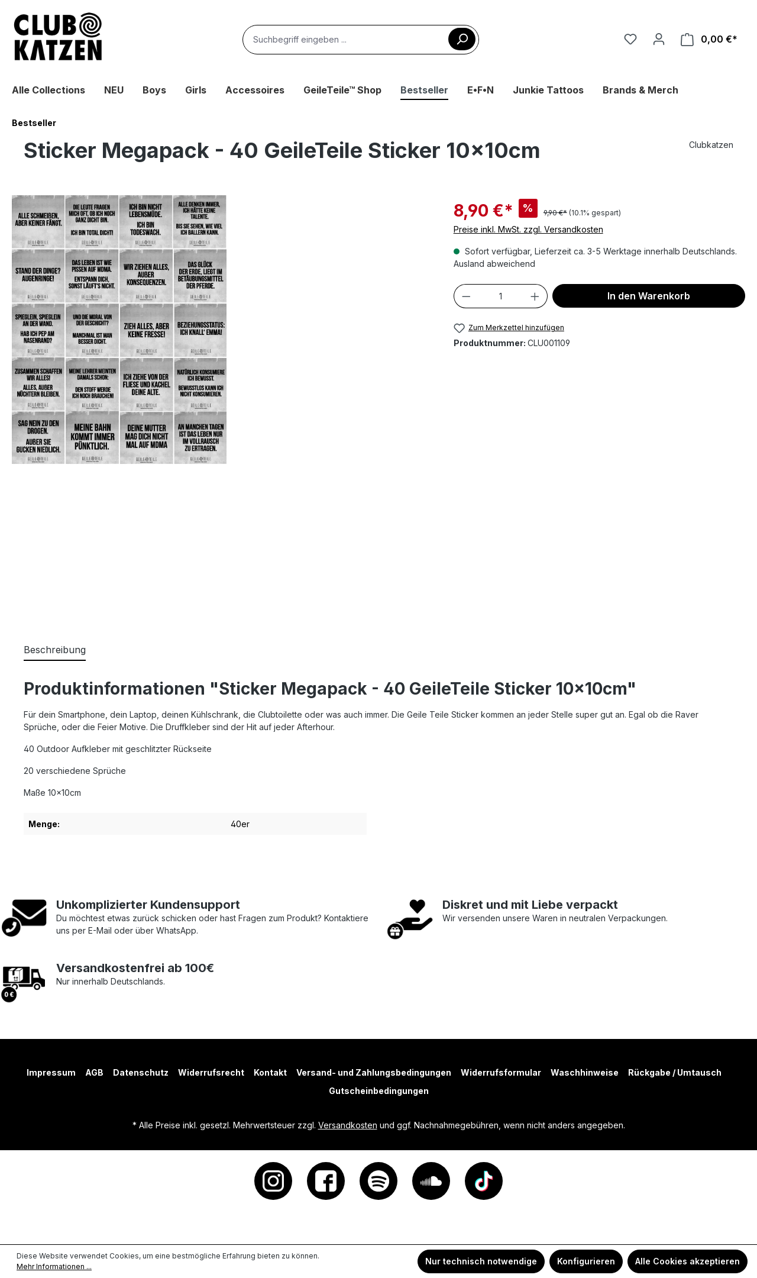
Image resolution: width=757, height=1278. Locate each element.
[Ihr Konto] (659, 39)
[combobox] (360, 39)
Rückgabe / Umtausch (675, 1072)
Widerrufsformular (501, 1072)
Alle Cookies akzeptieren (687, 1261)
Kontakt (270, 1072)
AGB (94, 1072)
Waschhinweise (585, 1072)
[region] (221, 406)
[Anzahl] (500, 296)
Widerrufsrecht (211, 1072)
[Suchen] (461, 39)
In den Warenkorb (648, 296)
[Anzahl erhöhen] (535, 296)
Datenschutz (141, 1072)
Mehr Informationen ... (54, 1266)
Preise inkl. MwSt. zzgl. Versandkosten (528, 229)
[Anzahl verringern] (466, 296)
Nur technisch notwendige (481, 1261)
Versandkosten (347, 1125)
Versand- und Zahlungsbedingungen (373, 1072)
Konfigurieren (586, 1261)
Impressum (51, 1072)
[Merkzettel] (630, 39)
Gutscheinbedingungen (379, 1091)
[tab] (55, 650)
